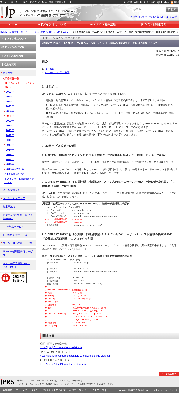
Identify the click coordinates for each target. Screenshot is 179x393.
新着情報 (8, 72)
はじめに (49, 68)
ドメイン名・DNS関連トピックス (19, 180)
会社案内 (151, 2)
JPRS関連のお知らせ (16, 173)
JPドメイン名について (51, 24)
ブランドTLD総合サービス (17, 243)
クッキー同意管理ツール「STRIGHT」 (16, 265)
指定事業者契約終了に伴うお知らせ (18, 216)
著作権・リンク (77, 390)
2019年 (10, 125)
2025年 (10, 96)
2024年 (10, 101)
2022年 (10, 111)
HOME (3, 32)
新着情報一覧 (16, 32)
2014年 (10, 149)
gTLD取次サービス (13, 226)
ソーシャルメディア (14, 198)
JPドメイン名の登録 (102, 24)
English (165, 2)
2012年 (10, 159)
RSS (176, 2)
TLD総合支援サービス (15, 235)
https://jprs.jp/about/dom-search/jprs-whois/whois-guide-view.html (75, 355)
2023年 (10, 106)
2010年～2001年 (15, 169)
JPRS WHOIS (134, 2)
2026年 (10, 91)
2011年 (10, 164)
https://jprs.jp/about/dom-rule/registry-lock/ (63, 364)
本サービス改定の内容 (57, 72)
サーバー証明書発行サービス (18, 253)
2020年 (10, 120)
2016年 (10, 140)
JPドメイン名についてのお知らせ (43, 32)
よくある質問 (169, 16)
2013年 (10, 154)
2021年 (66, 32)
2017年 (10, 135)
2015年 (10, 145)
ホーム (13, 24)
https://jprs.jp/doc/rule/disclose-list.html (61, 347)
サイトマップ (97, 390)
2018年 (10, 130)
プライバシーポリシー (28, 390)
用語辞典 (154, 16)
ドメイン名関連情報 (153, 24)
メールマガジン (11, 190)
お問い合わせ (139, 16)
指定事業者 (9, 206)
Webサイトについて (54, 390)
